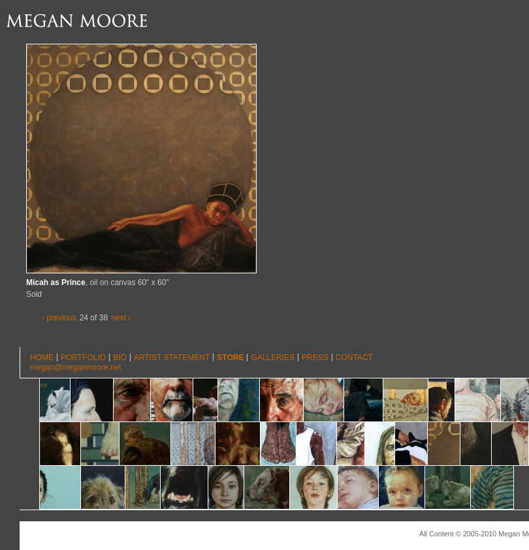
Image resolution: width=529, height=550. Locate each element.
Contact (354, 357)
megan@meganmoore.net (75, 367)
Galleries (273, 357)
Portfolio (83, 357)
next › (121, 317)
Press (315, 357)
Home (42, 357)
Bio (120, 357)
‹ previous (59, 317)
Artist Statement (172, 357)
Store (230, 357)
